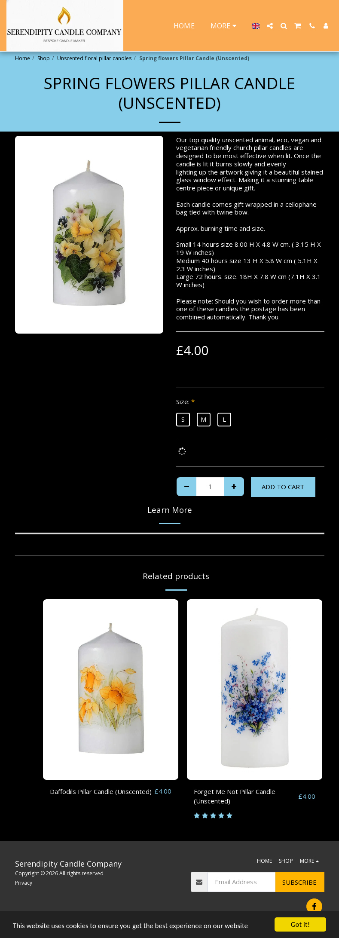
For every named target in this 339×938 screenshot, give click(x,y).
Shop (43, 58)
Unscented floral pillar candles (94, 58)
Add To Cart (283, 486)
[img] (110, 689)
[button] (269, 25)
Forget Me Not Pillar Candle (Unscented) (234, 796)
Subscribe (299, 882)
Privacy (23, 882)
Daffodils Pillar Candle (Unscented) (101, 791)
